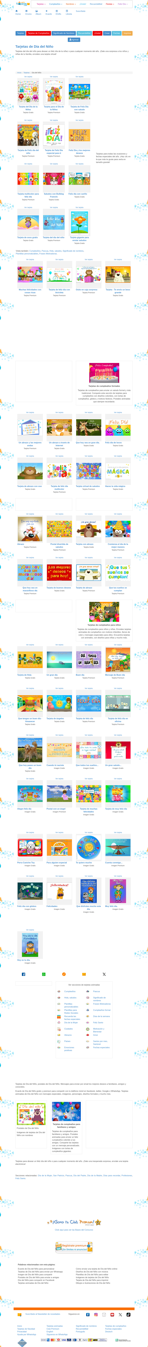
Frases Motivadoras (48, 254)
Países (67, 1041)
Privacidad (22, 1332)
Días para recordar (111, 1175)
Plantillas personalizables (27, 254)
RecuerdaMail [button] (84, 33)
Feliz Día (123, 4)
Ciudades (68, 1029)
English (50, 1332)
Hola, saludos (55, 251)
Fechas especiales (101, 1047)
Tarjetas (41, 4)
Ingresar (74, 40)
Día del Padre (79, 1175)
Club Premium (53, 1329)
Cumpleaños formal (101, 1010)
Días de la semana (101, 1016)
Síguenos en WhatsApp (57, 1334)
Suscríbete (80, 11)
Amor (95, 1035)
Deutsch (109, 1332)
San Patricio (58, 1175)
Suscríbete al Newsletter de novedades (42, 1314)
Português (80, 1332)
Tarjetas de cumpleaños (115, 1326)
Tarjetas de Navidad (26, 1329)
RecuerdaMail (96, 4)
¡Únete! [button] (97, 33)
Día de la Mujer (71, 1023)
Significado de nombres (73, 251)
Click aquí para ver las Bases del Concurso (74, 1230)
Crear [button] (107, 33)
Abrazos (68, 1035)
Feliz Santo (98, 1023)
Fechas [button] (116, 33)
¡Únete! (83, 4)
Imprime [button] (127, 33)
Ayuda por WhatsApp (26, 1334)
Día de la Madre (94, 1175)
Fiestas (110, 4)
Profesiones (127, 1175)
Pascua (45, 251)
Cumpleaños (55, 4)
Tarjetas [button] (20, 33)
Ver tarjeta (28, 77)
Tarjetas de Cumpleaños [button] (38, 33)
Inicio (19, 73)
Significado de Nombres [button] (63, 33)
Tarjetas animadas (55, 1326)
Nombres (71, 4)
